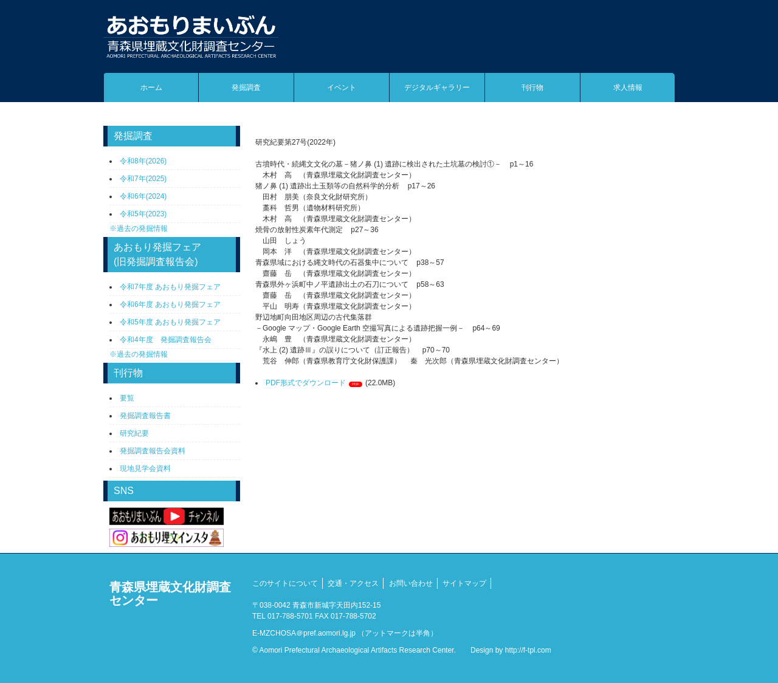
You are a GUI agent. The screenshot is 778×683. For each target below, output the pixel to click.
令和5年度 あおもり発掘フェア (170, 322)
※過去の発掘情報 (138, 228)
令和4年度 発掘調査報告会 (166, 339)
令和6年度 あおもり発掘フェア (170, 304)
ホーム (151, 87)
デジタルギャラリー (437, 87)
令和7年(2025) (143, 178)
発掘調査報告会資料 (152, 451)
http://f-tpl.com (528, 650)
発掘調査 (246, 87)
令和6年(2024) (143, 196)
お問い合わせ (411, 583)
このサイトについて (285, 583)
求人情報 (627, 87)
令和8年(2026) (143, 161)
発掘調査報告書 (145, 415)
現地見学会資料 (145, 468)
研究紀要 (134, 433)
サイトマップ (464, 583)
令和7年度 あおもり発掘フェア (170, 287)
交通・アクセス (353, 583)
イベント (341, 87)
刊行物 (532, 87)
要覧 (127, 398)
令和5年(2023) (143, 214)
